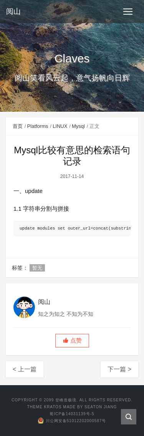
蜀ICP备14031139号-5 (72, 414)
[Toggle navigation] (128, 11)
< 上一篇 (24, 369)
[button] (72, 340)
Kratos (52, 407)
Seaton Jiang (100, 407)
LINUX (60, 126)
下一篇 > (119, 369)
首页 (18, 126)
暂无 (37, 268)
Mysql (78, 126)
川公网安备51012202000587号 (72, 421)
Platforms (37, 126)
